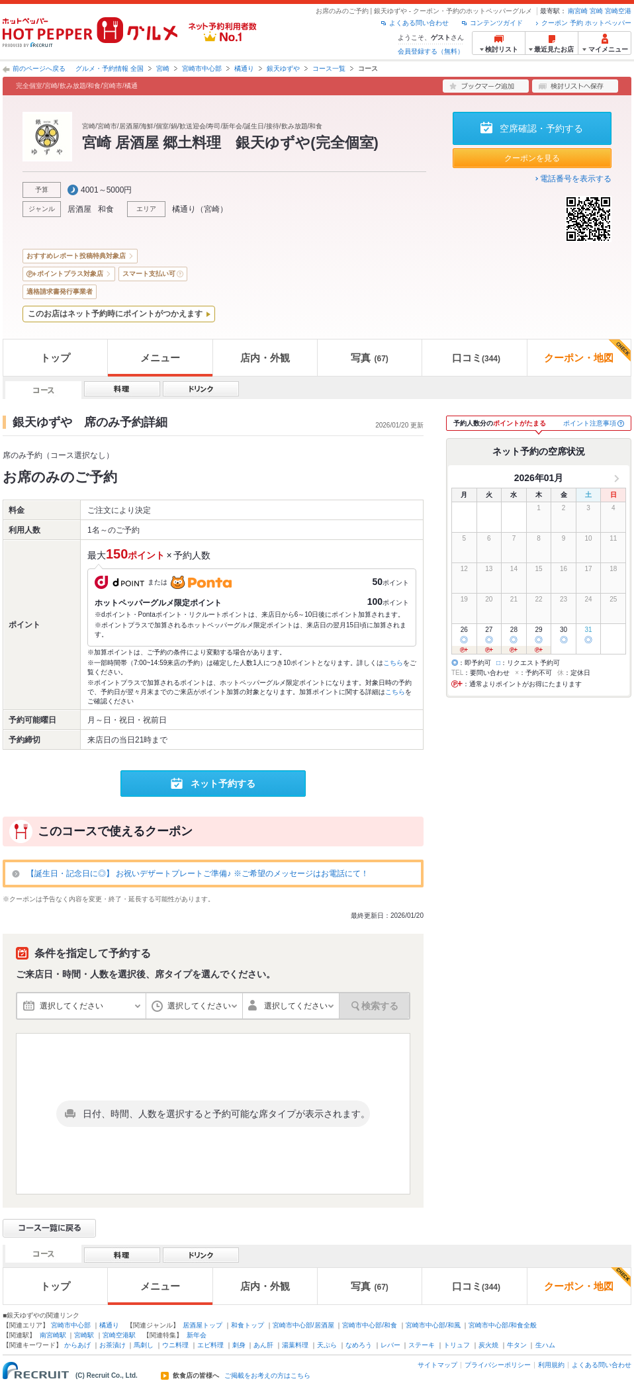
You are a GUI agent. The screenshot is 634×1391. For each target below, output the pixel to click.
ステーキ (421, 1345)
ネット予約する (223, 783)
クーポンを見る (532, 158)
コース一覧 (328, 68)
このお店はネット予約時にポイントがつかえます (115, 313)
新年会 (196, 1335)
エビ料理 (210, 1345)
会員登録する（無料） (431, 51)
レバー (390, 1345)
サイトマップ (437, 1365)
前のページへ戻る (39, 68)
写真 (369, 357)
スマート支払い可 (148, 273)
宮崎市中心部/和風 (433, 1325)
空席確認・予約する (541, 128)
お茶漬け (112, 1345)
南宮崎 (578, 11)
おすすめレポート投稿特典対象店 (76, 255)
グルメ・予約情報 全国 (109, 68)
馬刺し (144, 1345)
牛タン (517, 1345)
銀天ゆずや (283, 68)
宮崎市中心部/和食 (369, 1325)
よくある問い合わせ (419, 22)
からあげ (77, 1345)
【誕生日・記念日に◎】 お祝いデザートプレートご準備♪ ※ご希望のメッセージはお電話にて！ (197, 873)
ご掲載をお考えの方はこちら (267, 1375)
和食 (106, 209)
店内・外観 (265, 357)
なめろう (358, 1345)
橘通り (244, 68)
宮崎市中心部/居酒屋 (303, 1325)
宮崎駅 (84, 1335)
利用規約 (551, 1365)
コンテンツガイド (496, 22)
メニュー (160, 357)
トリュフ (456, 1345)
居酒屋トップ (202, 1325)
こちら (393, 662)
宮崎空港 (618, 11)
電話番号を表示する (575, 178)
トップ (55, 357)
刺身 (239, 1345)
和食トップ (247, 1325)
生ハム (545, 1345)
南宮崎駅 (53, 1335)
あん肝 (263, 1345)
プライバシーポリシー (498, 1365)
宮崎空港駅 (119, 1335)
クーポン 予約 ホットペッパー (586, 22)
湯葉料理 (295, 1345)
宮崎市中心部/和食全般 (503, 1325)
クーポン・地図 (587, 351)
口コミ (476, 357)
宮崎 (596, 11)
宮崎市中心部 (202, 68)
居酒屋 (79, 209)
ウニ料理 (175, 1345)
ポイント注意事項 (589, 423)
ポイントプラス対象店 (70, 273)
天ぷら (327, 1345)
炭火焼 (488, 1345)
